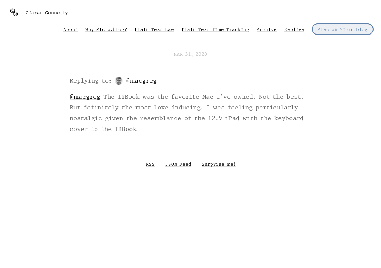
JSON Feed (178, 164)
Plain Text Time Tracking (215, 29)
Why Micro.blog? (106, 29)
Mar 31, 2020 (190, 54)
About (70, 29)
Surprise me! (219, 164)
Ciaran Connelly (47, 12)
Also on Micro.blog (343, 29)
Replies (294, 29)
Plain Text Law (154, 29)
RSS (150, 164)
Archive (267, 29)
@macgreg (141, 80)
